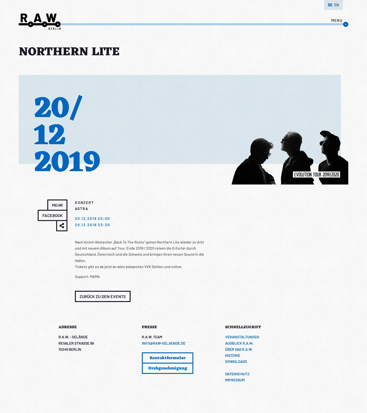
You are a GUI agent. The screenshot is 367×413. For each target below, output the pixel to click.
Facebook (52, 215)
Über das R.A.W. (239, 349)
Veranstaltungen (242, 337)
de (330, 5)
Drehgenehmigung (167, 368)
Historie (232, 355)
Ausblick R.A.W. (239, 343)
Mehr (57, 205)
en (336, 5)
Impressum (235, 380)
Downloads (236, 361)
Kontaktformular (168, 358)
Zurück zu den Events (103, 296)
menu (337, 20)
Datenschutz (237, 374)
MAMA (95, 276)
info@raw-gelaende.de (163, 343)
